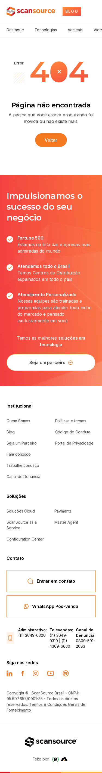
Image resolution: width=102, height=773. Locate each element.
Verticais (75, 29)
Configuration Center (25, 539)
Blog (11, 432)
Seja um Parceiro (22, 443)
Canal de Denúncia (23, 476)
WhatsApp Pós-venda (51, 606)
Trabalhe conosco (23, 465)
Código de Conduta (73, 432)
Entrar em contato (51, 581)
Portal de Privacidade (74, 443)
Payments (63, 511)
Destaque (15, 29)
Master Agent (66, 522)
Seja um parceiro (51, 362)
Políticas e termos (70, 420)
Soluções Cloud (21, 511)
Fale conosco (19, 454)
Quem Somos (18, 420)
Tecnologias (46, 29)
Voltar (51, 140)
